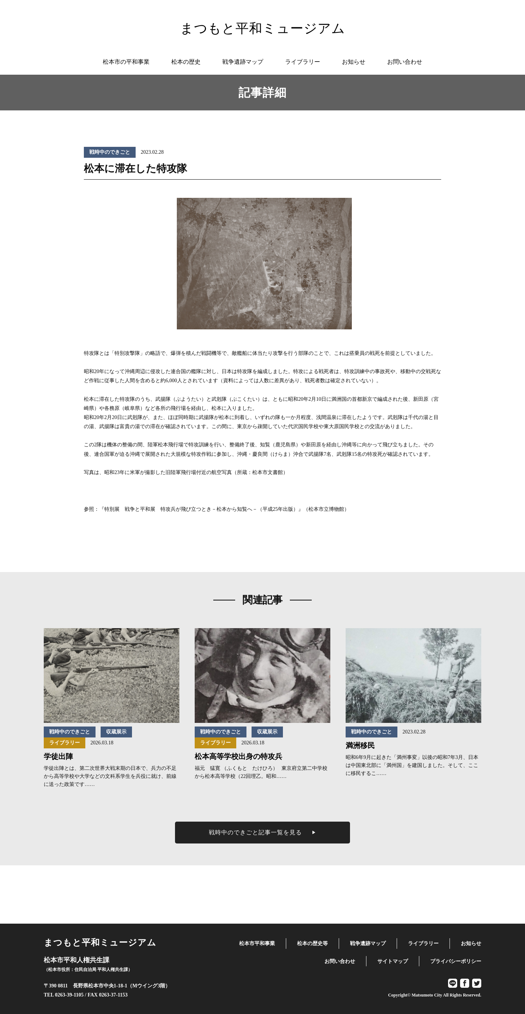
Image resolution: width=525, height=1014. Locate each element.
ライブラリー (64, 742)
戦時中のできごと (109, 152)
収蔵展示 (116, 732)
